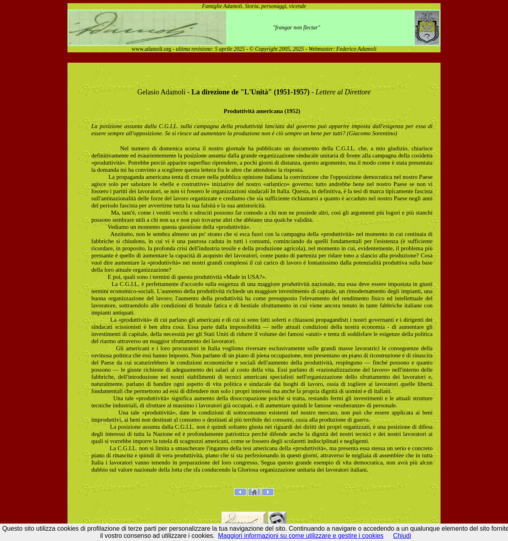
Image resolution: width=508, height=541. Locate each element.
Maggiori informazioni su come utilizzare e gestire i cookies (300, 535)
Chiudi (402, 535)
